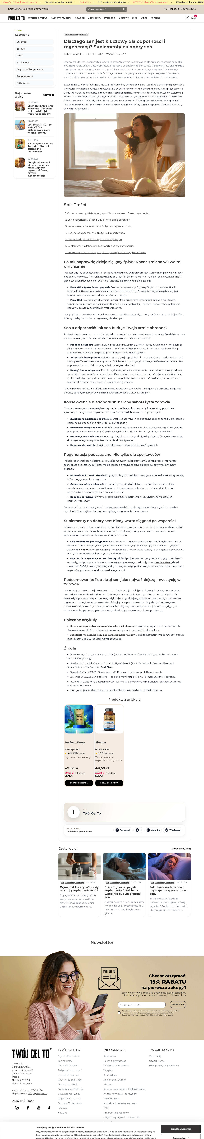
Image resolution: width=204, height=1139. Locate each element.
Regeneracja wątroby (70, 1079)
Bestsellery (59, 2)
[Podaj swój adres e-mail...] (142, 1005)
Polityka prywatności (114, 1061)
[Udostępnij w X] (138, 830)
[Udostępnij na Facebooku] (122, 830)
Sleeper (83, 549)
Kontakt (155, 17)
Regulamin (109, 1056)
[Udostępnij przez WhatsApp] (172, 830)
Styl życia (21, 42)
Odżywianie (22, 83)
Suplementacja (25, 62)
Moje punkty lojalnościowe (164, 1065)
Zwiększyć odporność (70, 1070)
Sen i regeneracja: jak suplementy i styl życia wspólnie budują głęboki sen (123, 892)
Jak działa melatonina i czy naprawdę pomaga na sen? (102, 635)
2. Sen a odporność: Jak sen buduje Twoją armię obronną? (97, 219)
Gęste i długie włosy (68, 1056)
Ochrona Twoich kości (70, 1103)
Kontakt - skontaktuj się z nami (120, 1103)
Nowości (80, 17)
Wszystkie (48, 95)
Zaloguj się (155, 1056)
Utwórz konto (157, 1061)
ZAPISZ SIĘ (178, 1004)
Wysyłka (108, 1070)
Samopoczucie (24, 76)
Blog (134, 17)
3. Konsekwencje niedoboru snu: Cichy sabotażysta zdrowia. (98, 226)
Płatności (108, 1084)
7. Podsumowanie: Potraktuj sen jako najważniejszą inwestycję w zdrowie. (105, 252)
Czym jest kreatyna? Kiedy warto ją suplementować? (79, 888)
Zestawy (124, 17)
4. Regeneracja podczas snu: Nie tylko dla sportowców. (95, 233)
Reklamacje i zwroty (114, 1079)
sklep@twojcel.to (37, 1093)
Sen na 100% (65, 1061)
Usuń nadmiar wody (69, 1094)
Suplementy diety (61, 17)
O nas (144, 17)
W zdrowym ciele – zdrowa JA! (120, 1094)
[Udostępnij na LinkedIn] (153, 830)
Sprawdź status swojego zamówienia (28, 9)
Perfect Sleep (163, 562)
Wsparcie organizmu (69, 1098)
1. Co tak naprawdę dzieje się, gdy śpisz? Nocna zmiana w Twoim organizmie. (107, 213)
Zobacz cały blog (181, 848)
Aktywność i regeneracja (76, 35)
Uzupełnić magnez (68, 1075)
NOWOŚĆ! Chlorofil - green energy (125, 2)
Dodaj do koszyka (79, 783)
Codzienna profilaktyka (70, 1089)
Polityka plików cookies (116, 1065)
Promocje (110, 17)
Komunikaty (110, 1075)
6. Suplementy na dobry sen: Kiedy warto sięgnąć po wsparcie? (99, 246)
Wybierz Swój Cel (38, 17)
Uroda (19, 55)
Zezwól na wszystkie (181, 1113)
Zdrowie (21, 49)
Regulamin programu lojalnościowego (124, 1089)
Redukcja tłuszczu (68, 1065)
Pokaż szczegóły (44, 1133)
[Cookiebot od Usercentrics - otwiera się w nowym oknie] (18, 1134)
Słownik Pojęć (111, 1098)
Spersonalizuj (181, 1122)
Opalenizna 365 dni (68, 1084)
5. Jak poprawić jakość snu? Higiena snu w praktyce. (93, 239)
